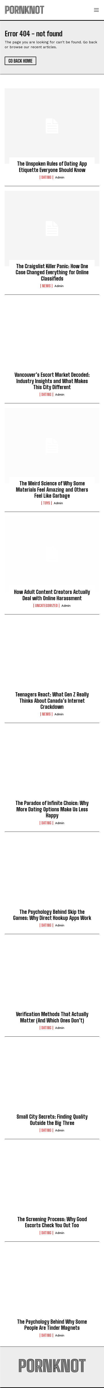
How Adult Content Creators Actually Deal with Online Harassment (52, 595)
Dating (46, 177)
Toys (46, 503)
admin (59, 177)
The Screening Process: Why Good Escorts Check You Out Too (52, 1222)
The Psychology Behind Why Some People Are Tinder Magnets (52, 1325)
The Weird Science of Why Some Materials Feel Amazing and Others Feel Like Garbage (52, 489)
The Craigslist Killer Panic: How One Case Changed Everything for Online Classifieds (52, 272)
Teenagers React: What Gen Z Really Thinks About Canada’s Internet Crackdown (52, 700)
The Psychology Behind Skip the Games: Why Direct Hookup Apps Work (52, 915)
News (46, 286)
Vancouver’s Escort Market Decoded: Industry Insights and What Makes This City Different (52, 381)
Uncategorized (46, 605)
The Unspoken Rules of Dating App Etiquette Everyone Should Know (52, 167)
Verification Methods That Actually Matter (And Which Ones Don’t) (52, 1017)
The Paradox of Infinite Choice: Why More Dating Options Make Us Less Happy (52, 809)
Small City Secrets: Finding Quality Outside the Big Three (52, 1120)
